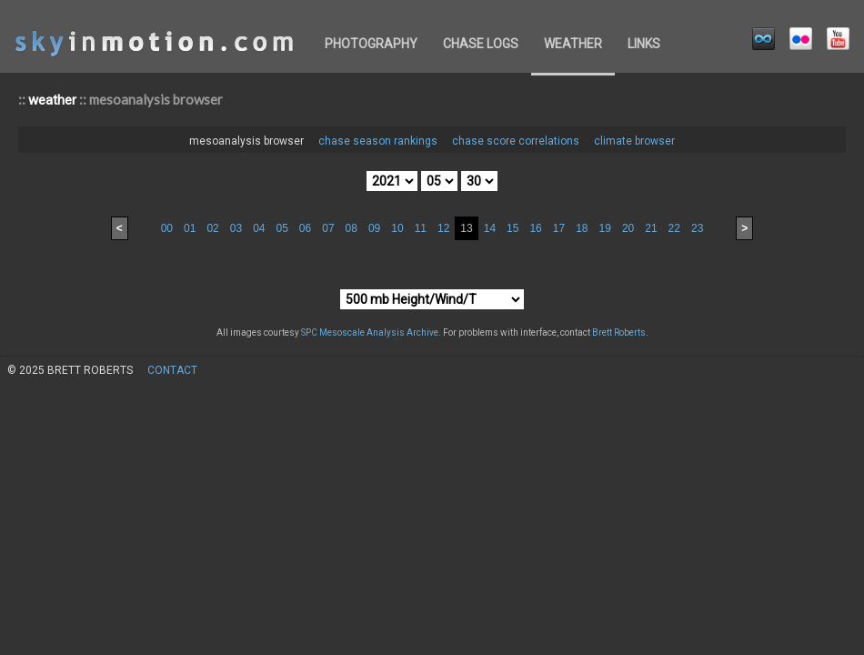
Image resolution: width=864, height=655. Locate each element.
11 (421, 228)
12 (443, 228)
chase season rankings (377, 141)
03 (236, 228)
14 (490, 228)
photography (371, 43)
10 (397, 228)
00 (167, 228)
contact (172, 370)
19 (605, 228)
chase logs (480, 43)
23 (697, 228)
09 (374, 228)
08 (351, 228)
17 (559, 228)
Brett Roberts (619, 333)
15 (512, 228)
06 (305, 228)
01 (190, 228)
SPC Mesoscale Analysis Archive (369, 333)
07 (328, 228)
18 (582, 228)
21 (651, 228)
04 (259, 228)
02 (212, 228)
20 (628, 228)
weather (573, 43)
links (644, 43)
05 (281, 228)
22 (674, 228)
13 (466, 228)
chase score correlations (515, 141)
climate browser (634, 141)
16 (535, 228)
